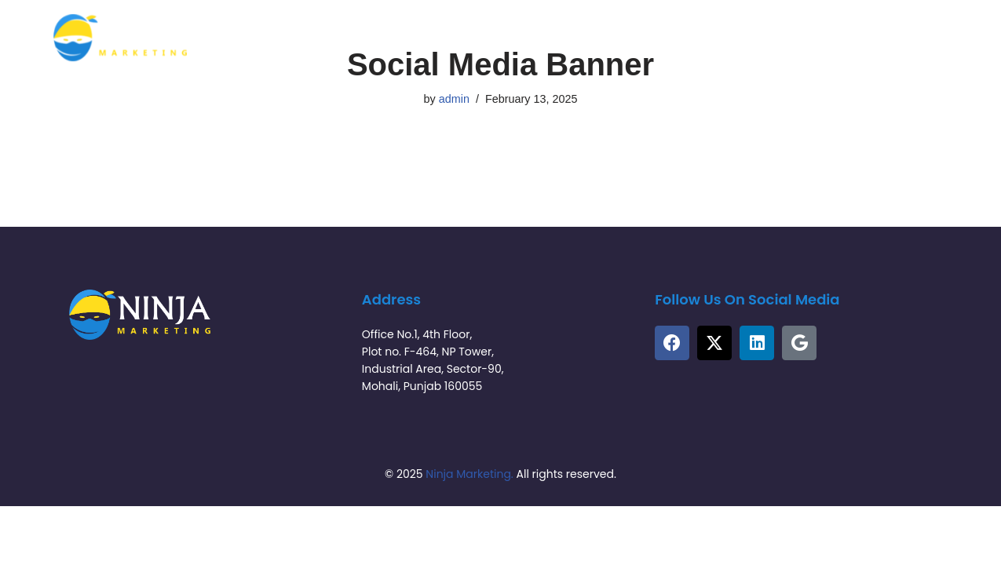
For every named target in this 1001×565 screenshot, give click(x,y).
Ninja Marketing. (469, 474)
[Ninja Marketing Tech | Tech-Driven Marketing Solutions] (120, 37)
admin (454, 99)
